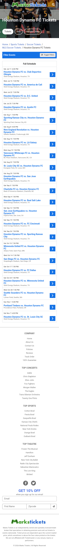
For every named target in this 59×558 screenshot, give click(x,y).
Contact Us (29, 346)
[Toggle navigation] (6, 4)
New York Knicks (29, 429)
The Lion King (29, 471)
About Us (29, 342)
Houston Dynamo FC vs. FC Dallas (20, 270)
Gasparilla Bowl (29, 418)
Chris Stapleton (29, 376)
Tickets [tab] (7, 31)
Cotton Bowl (29, 411)
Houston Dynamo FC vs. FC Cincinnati (22, 223)
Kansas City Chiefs (29, 422)
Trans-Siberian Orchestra (29, 395)
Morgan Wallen (29, 387)
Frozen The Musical (29, 449)
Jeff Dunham (29, 456)
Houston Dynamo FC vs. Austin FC (20, 107)
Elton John (29, 380)
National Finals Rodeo (29, 425)
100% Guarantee (29, 360)
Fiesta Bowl (29, 415)
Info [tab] (18, 31)
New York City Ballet (29, 460)
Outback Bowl (29, 436)
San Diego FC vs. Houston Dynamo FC (22, 259)
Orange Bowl (29, 433)
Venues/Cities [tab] (32, 31)
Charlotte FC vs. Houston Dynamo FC (21, 189)
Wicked (29, 474)
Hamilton (29, 453)
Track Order (29, 357)
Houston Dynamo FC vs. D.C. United (21, 96)
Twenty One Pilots (29, 398)
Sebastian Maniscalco (29, 467)
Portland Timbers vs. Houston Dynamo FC (24, 305)
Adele (29, 373)
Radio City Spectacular (29, 464)
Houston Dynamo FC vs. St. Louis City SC (23, 317)
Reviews (29, 353)
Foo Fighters (29, 384)
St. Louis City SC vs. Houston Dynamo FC (23, 166)
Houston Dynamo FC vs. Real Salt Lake (22, 200)
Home (29, 339)
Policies (29, 349)
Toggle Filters (47, 55)
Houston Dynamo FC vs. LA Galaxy (20, 142)
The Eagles (29, 391)
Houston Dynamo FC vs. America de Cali (23, 84)
